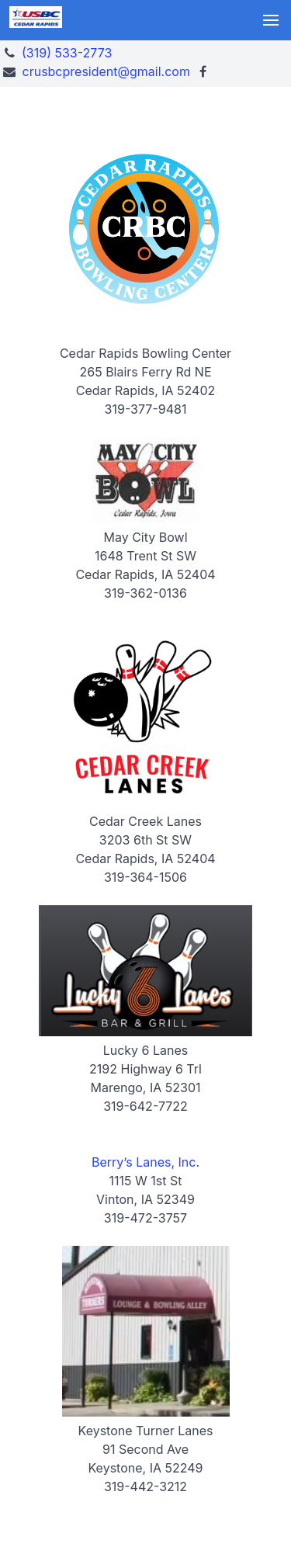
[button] (270, 20)
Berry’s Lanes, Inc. (145, 1162)
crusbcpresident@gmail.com (106, 71)
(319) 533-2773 (67, 53)
